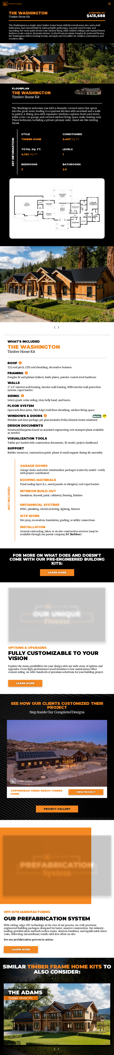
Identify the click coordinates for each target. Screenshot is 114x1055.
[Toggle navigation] (109, 4)
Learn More (57, 572)
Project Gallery (57, 808)
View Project (85, 792)
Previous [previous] (55, 328)
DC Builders (73, 534)
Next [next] (59, 328)
